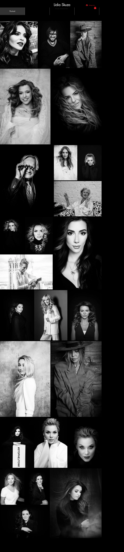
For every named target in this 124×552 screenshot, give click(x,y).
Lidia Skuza (62, 5)
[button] (95, 7)
